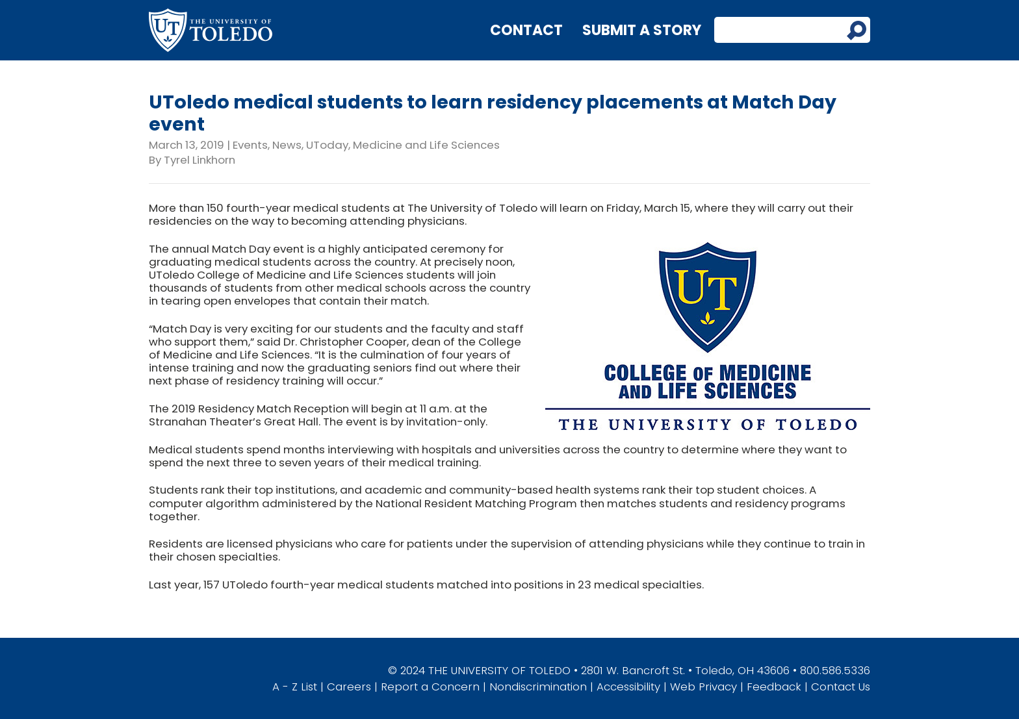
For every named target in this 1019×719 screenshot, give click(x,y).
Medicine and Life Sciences (426, 145)
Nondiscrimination (538, 686)
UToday (327, 145)
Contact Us (840, 686)
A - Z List (294, 686)
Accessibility (628, 686)
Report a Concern (430, 686)
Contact (526, 30)
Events (250, 145)
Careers (349, 686)
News (287, 145)
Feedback (774, 686)
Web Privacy (703, 686)
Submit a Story (641, 30)
